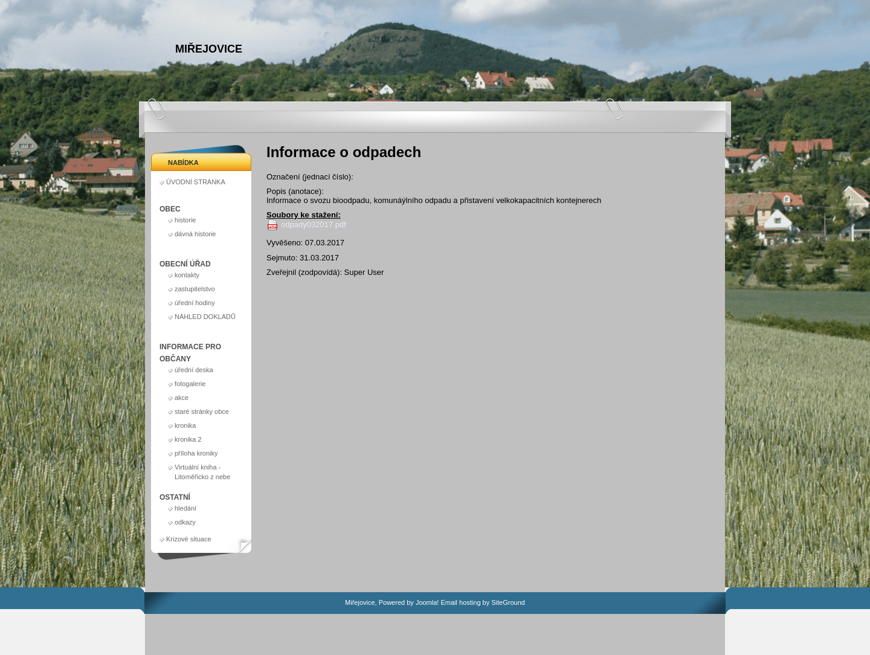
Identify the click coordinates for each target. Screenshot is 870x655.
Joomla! (427, 602)
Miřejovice (208, 49)
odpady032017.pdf (313, 224)
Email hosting (460, 602)
